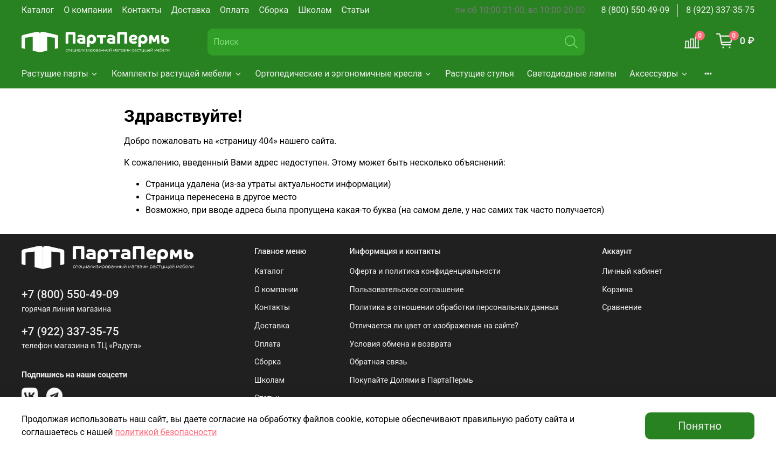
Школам (314, 10)
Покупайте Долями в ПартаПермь (411, 380)
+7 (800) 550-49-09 (70, 294)
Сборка (273, 10)
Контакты (141, 10)
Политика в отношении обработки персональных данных (454, 307)
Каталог (38, 10)
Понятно (700, 425)
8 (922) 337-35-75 (720, 10)
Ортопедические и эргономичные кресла (344, 73)
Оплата (234, 10)
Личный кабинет (632, 271)
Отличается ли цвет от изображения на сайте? (434, 325)
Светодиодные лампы (572, 73)
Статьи (356, 10)
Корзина (617, 289)
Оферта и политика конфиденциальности (425, 271)
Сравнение (622, 307)
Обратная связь (378, 362)
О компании (88, 10)
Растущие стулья (479, 73)
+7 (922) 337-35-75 (70, 331)
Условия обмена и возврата (401, 344)
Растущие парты (60, 73)
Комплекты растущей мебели (177, 73)
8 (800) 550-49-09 (635, 10)
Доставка (190, 10)
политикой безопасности (166, 432)
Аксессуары (658, 73)
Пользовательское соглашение (407, 289)
